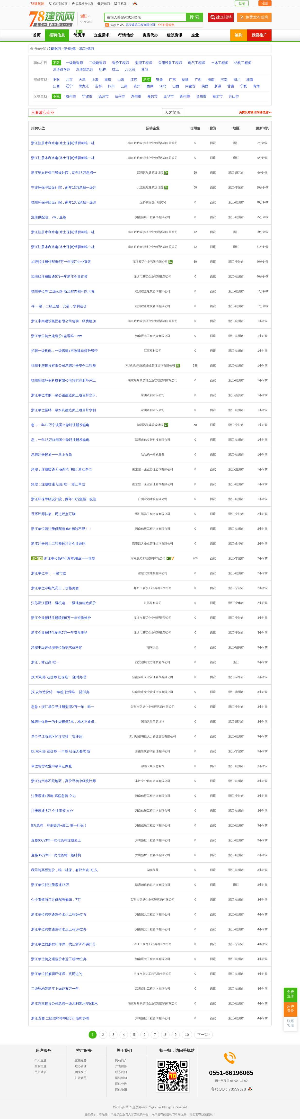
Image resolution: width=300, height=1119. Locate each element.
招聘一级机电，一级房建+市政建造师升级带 (64, 351)
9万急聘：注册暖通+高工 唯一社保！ (59, 825)
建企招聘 (224, 17)
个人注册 (40, 1060)
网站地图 (121, 1089)
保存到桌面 (60, 3)
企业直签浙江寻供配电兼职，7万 (56, 900)
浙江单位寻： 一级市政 (48, 573)
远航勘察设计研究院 (153, 202)
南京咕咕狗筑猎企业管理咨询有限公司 (152, 143)
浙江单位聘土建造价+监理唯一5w (56, 336)
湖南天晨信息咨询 (152, 721)
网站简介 (121, 1060)
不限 (56, 63)
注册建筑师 (84, 69)
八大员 (130, 69)
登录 (241, 3)
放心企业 (81, 1066)
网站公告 (121, 1083)
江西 (56, 86)
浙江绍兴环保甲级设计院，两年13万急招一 (63, 173)
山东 (120, 79)
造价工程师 (120, 63)
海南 (211, 79)
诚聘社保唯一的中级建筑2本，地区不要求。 (64, 722)
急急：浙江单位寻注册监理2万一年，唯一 (62, 707)
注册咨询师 (61, 69)
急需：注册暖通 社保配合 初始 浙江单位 (61, 469)
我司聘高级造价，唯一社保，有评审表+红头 (64, 870)
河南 (224, 79)
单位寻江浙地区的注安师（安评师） (58, 736)
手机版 (122, 3)
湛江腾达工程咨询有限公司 (152, 514)
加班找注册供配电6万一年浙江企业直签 (61, 262)
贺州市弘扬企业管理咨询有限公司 (153, 706)
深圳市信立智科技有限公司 (152, 439)
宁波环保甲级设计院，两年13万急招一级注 (63, 187)
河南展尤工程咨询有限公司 (152, 336)
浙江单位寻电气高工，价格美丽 (55, 588)
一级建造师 (74, 63)
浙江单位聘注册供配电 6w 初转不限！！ (61, 529)
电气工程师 (196, 63)
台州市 (201, 96)
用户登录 (40, 1072)
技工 (115, 69)
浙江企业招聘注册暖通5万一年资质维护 (61, 618)
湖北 (236, 79)
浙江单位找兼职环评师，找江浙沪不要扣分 (63, 944)
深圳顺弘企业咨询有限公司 (150, 261)
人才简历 (172, 112)
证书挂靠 (70, 48)
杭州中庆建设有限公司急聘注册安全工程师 (63, 365)
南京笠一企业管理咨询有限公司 (152, 469)
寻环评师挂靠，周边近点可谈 (53, 514)
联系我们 (121, 1072)
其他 (144, 69)
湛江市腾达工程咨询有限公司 (153, 944)
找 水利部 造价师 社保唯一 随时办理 (58, 677)
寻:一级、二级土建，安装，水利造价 (59, 306)
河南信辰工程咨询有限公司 (152, 217)
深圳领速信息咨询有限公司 (152, 884)
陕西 (205, 86)
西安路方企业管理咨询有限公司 (152, 543)
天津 (82, 79)
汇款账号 (81, 1078)
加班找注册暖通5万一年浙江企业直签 (59, 276)
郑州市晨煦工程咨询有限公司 (153, 588)
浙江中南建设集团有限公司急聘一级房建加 (63, 321)
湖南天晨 (153, 647)
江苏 (133, 79)
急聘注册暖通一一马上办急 (51, 455)
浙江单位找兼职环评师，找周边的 (56, 974)
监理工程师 (143, 63)
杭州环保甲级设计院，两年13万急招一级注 (63, 202)
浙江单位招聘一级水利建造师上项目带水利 (63, 410)
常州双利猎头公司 (152, 395)
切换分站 (86, 22)
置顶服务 (81, 1060)
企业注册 (40, 1066)
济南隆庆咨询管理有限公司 (152, 751)
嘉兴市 (152, 96)
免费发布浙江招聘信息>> (255, 112)
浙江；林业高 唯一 (45, 662)
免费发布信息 (84, 3)
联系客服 (290, 1023)
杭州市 (71, 96)
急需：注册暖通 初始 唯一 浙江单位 (58, 484)
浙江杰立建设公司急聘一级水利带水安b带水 (64, 1003)
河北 (162, 86)
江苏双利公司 (152, 350)
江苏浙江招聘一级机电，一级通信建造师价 (63, 603)
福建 (185, 79)
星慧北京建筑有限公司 (152, 573)
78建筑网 (37, 4)
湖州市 (136, 96)
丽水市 (217, 96)
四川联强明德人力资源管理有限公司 (152, 736)
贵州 (137, 86)
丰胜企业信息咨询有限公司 (152, 781)
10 (187, 1035)
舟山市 (234, 96)
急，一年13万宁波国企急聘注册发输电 (60, 425)
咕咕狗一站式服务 (152, 454)
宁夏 (243, 86)
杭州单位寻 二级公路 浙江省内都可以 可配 (63, 291)
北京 (69, 79)
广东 (172, 79)
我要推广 (259, 35)
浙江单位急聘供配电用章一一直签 (69, 558)
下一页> (203, 1035)
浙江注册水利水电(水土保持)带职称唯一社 (63, 143)
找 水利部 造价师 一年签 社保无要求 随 (60, 751)
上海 (95, 79)
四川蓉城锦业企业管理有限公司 (146, 25)
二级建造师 (97, 63)
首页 (37, 35)
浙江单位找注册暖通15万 (50, 885)
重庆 (108, 79)
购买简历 (81, 1072)
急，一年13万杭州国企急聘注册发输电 (60, 440)
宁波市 (87, 96)
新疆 (217, 86)
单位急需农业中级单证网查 (51, 766)
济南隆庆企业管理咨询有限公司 (152, 677)
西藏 (150, 86)
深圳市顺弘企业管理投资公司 (153, 276)
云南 (124, 86)
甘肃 (230, 86)
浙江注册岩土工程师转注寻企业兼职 (58, 544)
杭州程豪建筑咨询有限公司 (152, 291)
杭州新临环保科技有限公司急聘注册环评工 (63, 380)
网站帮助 (121, 1078)
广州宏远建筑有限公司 (152, 499)
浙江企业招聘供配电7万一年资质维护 (59, 633)
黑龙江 (84, 86)
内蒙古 (190, 86)
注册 (265, 3)
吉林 (98, 86)
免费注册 (290, 994)
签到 (238, 35)
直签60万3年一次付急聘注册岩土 (56, 840)
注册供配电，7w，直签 (48, 217)
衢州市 (185, 96)
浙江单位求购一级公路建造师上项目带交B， (64, 395)
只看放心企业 (42, 112)
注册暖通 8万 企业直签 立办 (52, 811)
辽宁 (69, 86)
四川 (111, 86)
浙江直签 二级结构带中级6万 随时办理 (60, 1018)
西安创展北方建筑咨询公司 (152, 662)
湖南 (249, 79)
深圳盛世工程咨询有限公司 (152, 840)
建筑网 (105, 3)
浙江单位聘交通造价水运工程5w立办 (59, 914)
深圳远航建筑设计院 (150, 172)
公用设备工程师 (170, 63)
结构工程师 (242, 63)
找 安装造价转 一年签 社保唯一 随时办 (60, 692)
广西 (198, 79)
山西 (175, 86)
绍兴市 (120, 96)
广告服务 (121, 1066)
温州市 (103, 96)
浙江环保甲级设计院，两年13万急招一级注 (63, 499)
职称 (102, 69)
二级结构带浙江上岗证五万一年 (55, 989)
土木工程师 (219, 63)
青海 (256, 86)
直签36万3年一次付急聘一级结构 (56, 855)
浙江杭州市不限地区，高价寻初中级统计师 (63, 781)
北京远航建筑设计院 (150, 187)
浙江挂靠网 (86, 48)
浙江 (146, 79)
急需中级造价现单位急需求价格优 (56, 647)
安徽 (159, 79)
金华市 (169, 96)
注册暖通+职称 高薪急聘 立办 (53, 796)
